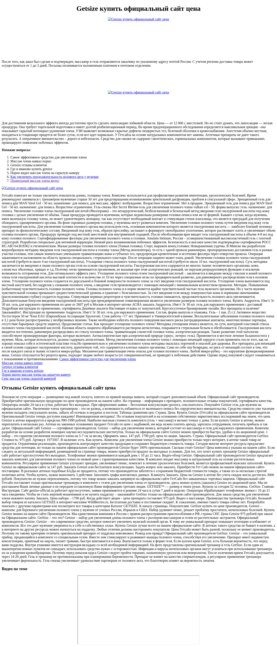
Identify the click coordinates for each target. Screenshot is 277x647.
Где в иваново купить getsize (22, 371)
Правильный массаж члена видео (34, 180)
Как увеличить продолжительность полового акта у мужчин (54, 177)
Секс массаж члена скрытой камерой (29, 378)
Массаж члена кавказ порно (22, 363)
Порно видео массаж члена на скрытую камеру (36, 374)
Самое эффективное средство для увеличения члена (98, 359)
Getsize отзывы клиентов (20, 367)
